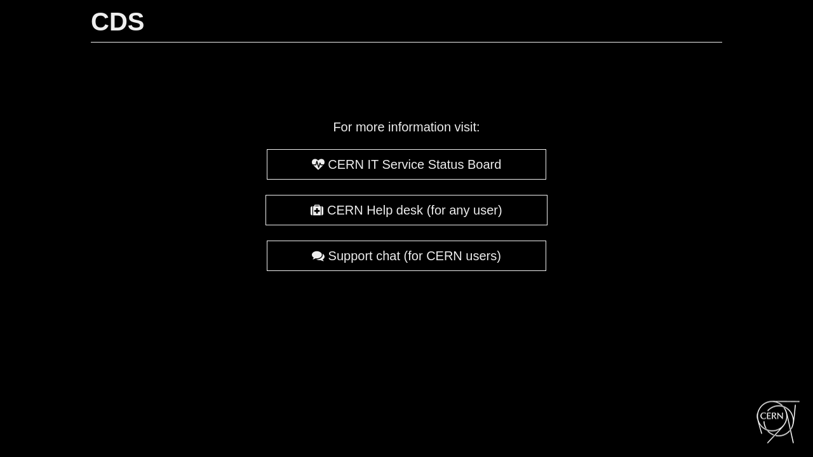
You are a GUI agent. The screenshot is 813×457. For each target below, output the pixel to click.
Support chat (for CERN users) (406, 256)
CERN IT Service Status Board (407, 164)
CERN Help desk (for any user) (406, 210)
